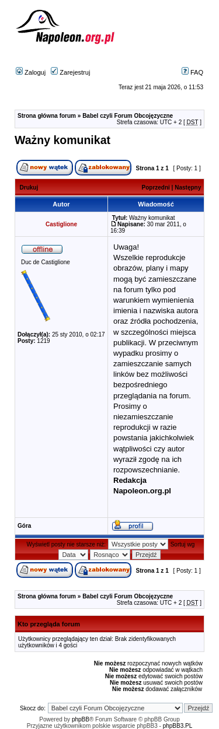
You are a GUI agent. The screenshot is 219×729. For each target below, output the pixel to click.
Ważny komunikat (62, 140)
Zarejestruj (70, 72)
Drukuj (29, 187)
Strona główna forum (47, 116)
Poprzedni (156, 187)
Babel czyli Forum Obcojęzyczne (127, 116)
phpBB (80, 719)
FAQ (192, 72)
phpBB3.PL (178, 726)
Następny (188, 187)
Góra (24, 526)
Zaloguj (31, 72)
